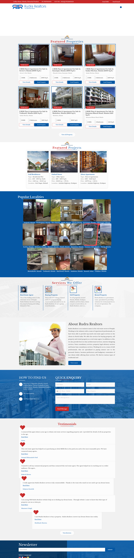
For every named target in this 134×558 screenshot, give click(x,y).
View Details (26, 82)
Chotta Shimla (77, 222)
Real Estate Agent (26, 295)
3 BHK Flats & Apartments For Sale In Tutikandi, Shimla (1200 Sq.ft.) (33, 112)
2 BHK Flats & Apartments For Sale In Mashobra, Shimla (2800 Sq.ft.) (66, 112)
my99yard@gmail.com (31, 399)
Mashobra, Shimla (77, 247)
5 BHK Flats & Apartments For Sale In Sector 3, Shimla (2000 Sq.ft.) (33, 70)
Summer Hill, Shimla (92, 247)
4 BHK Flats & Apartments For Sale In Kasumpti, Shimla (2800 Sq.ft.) (66, 70)
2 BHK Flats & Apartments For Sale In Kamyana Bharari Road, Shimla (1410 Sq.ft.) (100, 113)
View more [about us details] (74, 363)
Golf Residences (34, 174)
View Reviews (67, 533)
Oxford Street (57, 174)
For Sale (24, 65)
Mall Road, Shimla (63, 271)
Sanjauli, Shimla (29, 222)
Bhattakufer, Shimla (35, 271)
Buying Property (51, 295)
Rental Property (101, 295)
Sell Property (75, 295)
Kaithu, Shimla (28, 247)
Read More (24, 437)
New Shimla (56, 222)
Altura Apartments (88, 174)
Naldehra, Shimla (77, 271)
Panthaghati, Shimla (43, 222)
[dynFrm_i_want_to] (100, 391)
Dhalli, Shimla (65, 247)
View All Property (67, 134)
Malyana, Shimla (40, 247)
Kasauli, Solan (88, 271)
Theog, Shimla (106, 247)
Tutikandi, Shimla (49, 271)
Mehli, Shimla (66, 222)
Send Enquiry (41, 82)
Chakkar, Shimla (100, 271)
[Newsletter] (62, 549)
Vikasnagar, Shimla (103, 222)
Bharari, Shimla (53, 247)
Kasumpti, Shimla (89, 222)
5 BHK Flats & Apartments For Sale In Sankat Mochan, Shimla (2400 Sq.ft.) (100, 70)
